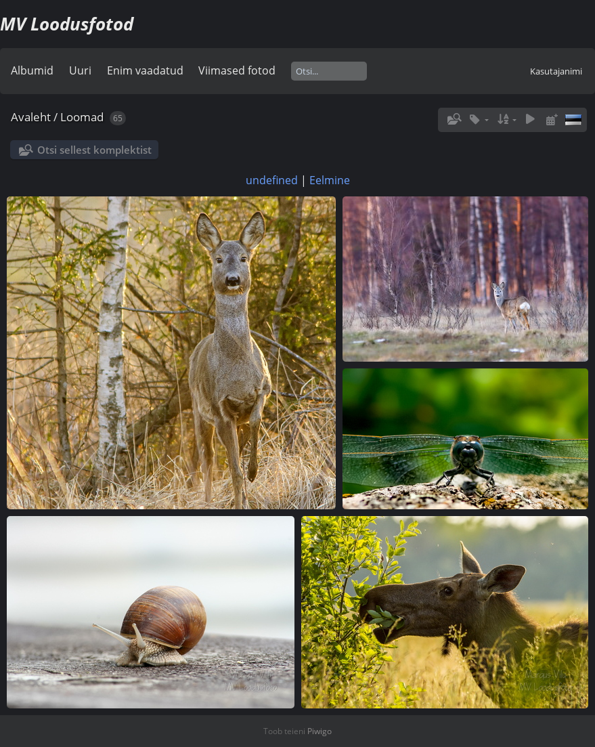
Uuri (80, 70)
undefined (272, 180)
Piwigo (319, 731)
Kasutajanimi (556, 71)
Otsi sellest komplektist (94, 149)
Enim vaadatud (145, 70)
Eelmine (329, 180)
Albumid (32, 70)
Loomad (82, 117)
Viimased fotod (237, 70)
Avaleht (31, 117)
